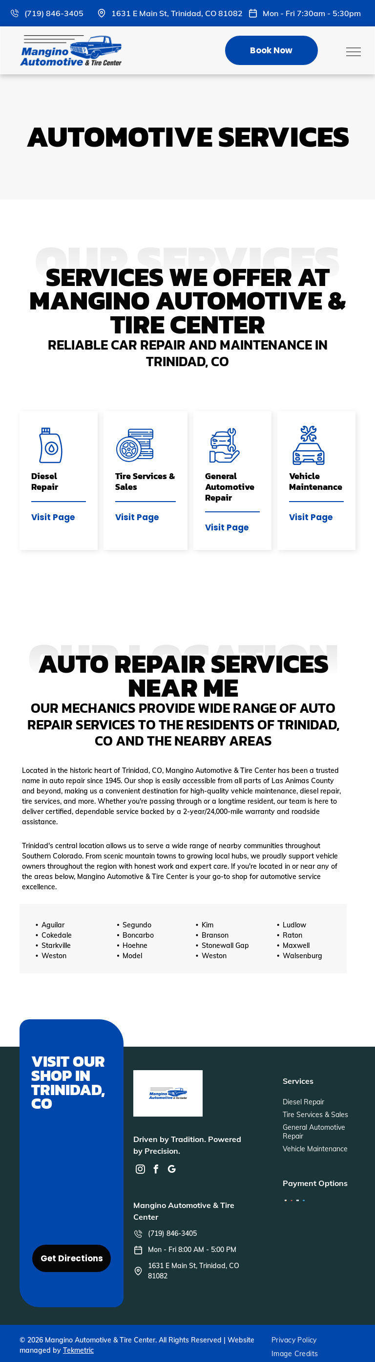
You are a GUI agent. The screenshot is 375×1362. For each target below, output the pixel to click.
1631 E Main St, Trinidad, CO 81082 (177, 13)
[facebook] (156, 1171)
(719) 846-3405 (53, 13)
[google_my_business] (171, 1171)
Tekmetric (78, 1350)
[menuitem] (297, 1340)
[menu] (353, 52)
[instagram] (140, 1171)
